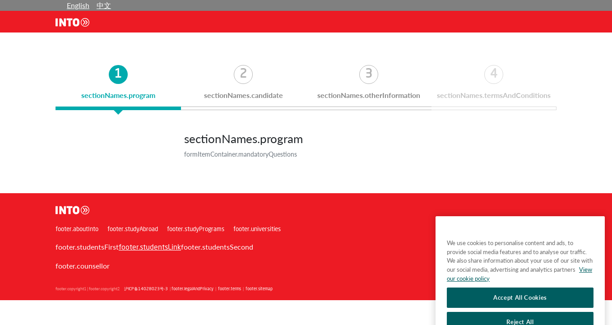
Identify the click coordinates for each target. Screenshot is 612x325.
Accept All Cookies (520, 307)
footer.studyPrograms (195, 229)
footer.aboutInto (77, 229)
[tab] (118, 87)
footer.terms (229, 289)
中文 (104, 5)
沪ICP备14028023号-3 (146, 289)
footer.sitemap (259, 289)
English (78, 5)
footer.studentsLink (150, 247)
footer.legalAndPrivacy (192, 289)
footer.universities (257, 229)
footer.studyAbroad (132, 229)
